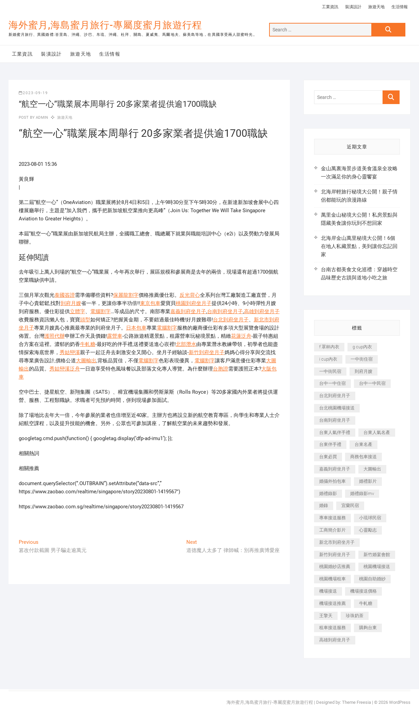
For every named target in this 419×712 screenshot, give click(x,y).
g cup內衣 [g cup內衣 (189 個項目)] (362, 346)
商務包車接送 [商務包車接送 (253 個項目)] (363, 456)
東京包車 (150, 303)
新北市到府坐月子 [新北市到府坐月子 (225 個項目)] (337, 542)
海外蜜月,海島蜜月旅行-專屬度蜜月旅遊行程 (105, 25)
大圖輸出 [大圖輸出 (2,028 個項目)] (372, 468)
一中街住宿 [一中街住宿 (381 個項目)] (362, 359)
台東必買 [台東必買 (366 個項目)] (328, 456)
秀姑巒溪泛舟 (64, 369)
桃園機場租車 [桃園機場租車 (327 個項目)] (332, 578)
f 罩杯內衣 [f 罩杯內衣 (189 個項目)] (329, 346)
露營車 (114, 336)
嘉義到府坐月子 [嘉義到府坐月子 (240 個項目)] (334, 468)
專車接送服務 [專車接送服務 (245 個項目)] (332, 517)
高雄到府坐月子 (262, 311)
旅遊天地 (376, 6)
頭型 (85, 320)
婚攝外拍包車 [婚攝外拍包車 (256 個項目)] (332, 481)
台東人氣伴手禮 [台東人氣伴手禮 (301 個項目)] (334, 432)
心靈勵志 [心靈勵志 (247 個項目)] (368, 530)
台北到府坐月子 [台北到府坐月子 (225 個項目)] (334, 395)
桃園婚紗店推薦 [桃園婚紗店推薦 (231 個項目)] (334, 566)
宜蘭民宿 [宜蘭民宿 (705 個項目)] (350, 505)
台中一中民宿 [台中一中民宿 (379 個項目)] (372, 383)
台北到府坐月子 (231, 320)
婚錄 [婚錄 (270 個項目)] (323, 505)
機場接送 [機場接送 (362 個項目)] (328, 591)
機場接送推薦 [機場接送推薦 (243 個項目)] (332, 603)
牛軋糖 (87, 344)
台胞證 (220, 369)
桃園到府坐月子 (194, 303)
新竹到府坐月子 (206, 352)
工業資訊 (330, 6)
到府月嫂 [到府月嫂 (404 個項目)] (363, 371)
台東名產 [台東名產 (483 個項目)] (363, 444)
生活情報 (399, 6)
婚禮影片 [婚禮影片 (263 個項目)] (368, 481)
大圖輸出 (86, 361)
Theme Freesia (356, 702)
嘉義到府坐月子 (188, 311)
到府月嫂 (71, 303)
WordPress (399, 702)
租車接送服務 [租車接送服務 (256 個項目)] (332, 627)
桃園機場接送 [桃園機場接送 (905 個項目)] (376, 566)
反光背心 (190, 295)
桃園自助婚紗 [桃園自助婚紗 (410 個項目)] (372, 578)
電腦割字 (100, 311)
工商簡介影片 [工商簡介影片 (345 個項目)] (332, 530)
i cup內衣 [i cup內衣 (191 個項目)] (328, 359)
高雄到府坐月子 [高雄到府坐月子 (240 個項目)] (334, 639)
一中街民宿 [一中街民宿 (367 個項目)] (330, 371)
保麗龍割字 (126, 295)
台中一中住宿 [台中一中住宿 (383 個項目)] (332, 383)
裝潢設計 (353, 6)
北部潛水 (186, 344)
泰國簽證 (65, 295)
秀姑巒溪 (70, 352)
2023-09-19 (33, 93)
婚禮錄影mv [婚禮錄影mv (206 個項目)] (362, 493)
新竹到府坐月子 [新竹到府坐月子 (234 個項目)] (334, 554)
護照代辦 (54, 336)
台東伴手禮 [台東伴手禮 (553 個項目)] (330, 444)
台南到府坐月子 (225, 311)
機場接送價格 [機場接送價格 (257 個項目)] (363, 591)
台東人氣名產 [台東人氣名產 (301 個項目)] (376, 432)
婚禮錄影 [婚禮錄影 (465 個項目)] (328, 493)
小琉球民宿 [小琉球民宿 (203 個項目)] (370, 517)
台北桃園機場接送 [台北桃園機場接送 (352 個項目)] (337, 407)
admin (41, 117)
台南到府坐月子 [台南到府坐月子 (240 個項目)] (334, 420)
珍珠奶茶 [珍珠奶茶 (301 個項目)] (354, 615)
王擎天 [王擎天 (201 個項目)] (325, 615)
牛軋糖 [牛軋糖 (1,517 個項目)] (365, 603)
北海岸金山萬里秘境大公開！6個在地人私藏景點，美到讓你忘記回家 (359, 246)
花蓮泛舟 (241, 336)
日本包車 (136, 328)
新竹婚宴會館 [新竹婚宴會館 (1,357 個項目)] (376, 554)
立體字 (77, 311)
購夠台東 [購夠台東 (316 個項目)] (368, 627)
